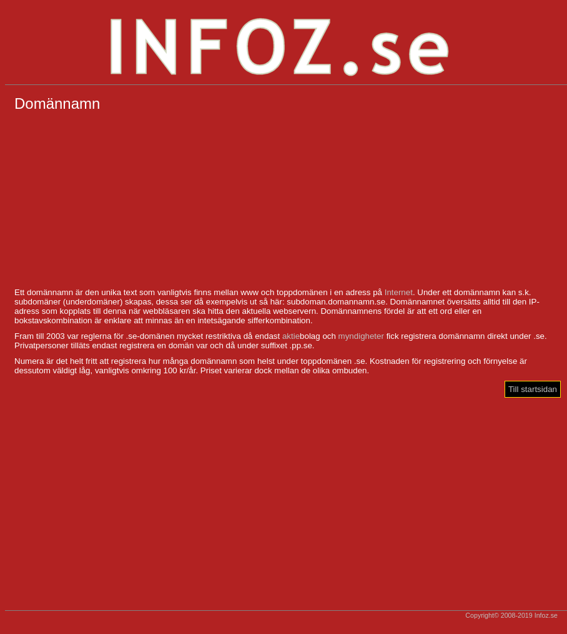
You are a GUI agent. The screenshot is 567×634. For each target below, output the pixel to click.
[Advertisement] (286, 200)
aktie (291, 336)
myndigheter (361, 336)
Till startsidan (532, 389)
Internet (399, 292)
